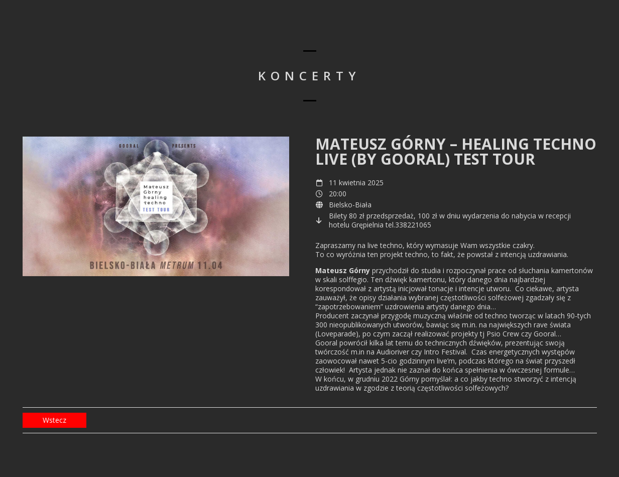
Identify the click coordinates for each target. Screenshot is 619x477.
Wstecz (54, 420)
